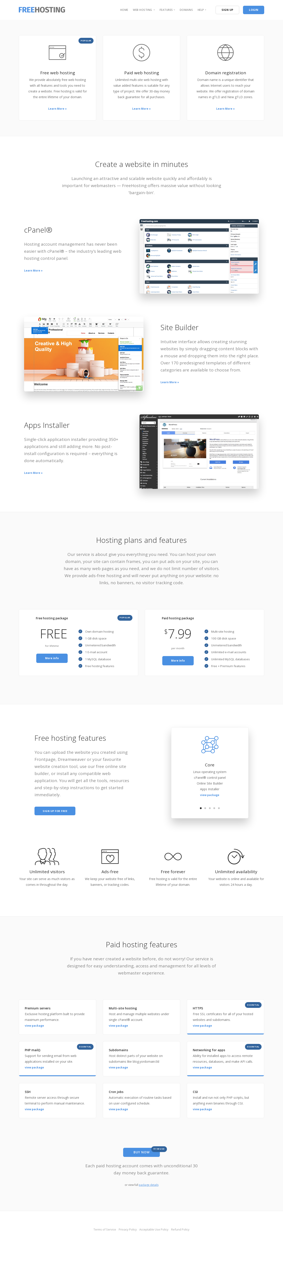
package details (149, 1195)
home (124, 10)
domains (186, 10)
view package (209, 804)
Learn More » (57, 109)
